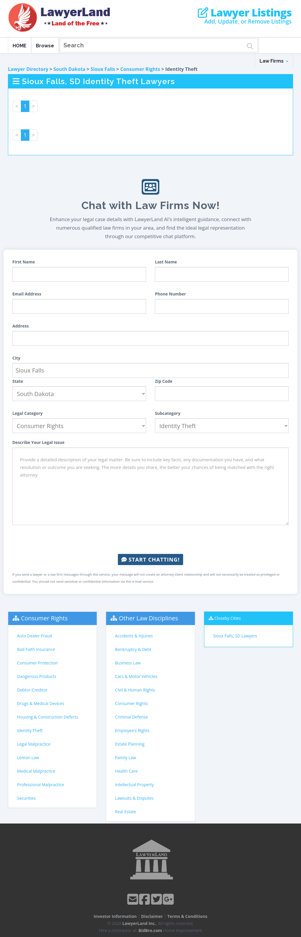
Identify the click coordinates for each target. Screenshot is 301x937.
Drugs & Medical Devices (40, 703)
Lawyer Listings (245, 12)
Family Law (125, 757)
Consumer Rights (140, 69)
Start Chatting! (150, 559)
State (17, 381)
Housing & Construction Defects (47, 717)
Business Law (128, 663)
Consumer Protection (37, 663)
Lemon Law (28, 757)
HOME (19, 46)
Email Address (26, 294)
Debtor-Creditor (32, 690)
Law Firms (274, 61)
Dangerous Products (36, 676)
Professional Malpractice (40, 784)
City (16, 358)
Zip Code (164, 381)
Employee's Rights (132, 730)
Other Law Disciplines (148, 618)
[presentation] (150, 539)
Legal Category (27, 413)
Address (20, 326)
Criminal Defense (131, 717)
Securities (26, 798)
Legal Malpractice (34, 744)
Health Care (126, 771)
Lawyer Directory (28, 69)
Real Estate (125, 811)
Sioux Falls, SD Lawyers (235, 636)
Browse (45, 46)
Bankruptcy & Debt (133, 649)
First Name (23, 262)
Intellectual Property (134, 784)
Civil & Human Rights (135, 690)
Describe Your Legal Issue (38, 442)
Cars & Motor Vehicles (136, 676)
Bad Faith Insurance (36, 649)
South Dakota (69, 69)
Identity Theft (30, 730)
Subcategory (167, 413)
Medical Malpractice (36, 771)
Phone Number (170, 294)
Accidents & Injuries (134, 636)
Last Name (166, 262)
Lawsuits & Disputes (134, 798)
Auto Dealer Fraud (34, 636)
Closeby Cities (227, 618)
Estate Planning (129, 744)
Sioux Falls (103, 69)
